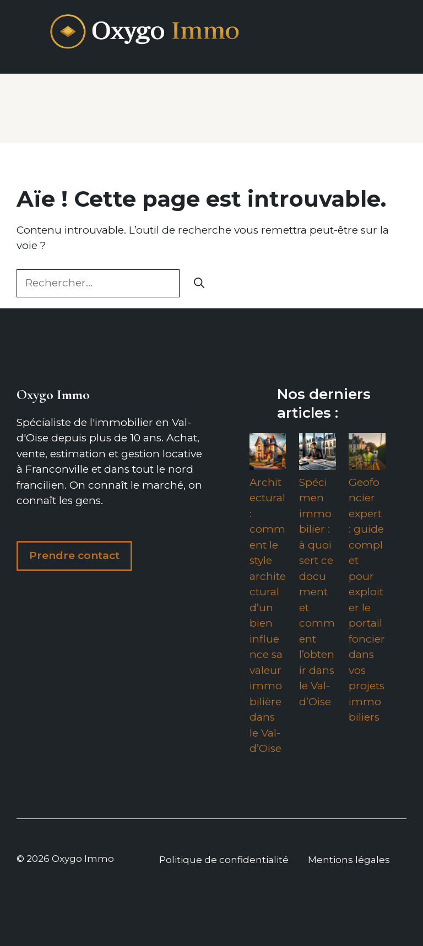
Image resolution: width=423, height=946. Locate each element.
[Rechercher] (199, 283)
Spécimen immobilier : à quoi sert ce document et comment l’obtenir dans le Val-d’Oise (317, 592)
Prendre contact (74, 555)
